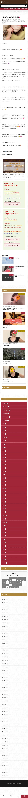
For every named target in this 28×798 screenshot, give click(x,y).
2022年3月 (5, 728)
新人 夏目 (6, 420)
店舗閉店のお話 (6, 345)
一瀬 (4, 512)
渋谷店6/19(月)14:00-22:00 (19, 275)
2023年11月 (5, 660)
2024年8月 (5, 630)
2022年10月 (5, 704)
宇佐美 (23, 348)
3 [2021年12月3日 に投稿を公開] (17, 577)
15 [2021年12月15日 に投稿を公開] (10, 582)
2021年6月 (5, 758)
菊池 (4, 457)
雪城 (4, 478)
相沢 (4, 508)
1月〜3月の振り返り (7, 363)
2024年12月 (5, 616)
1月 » (6, 588)
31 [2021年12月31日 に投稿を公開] (17, 587)
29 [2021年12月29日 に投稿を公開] (10, 587)
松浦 (4, 549)
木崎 (4, 535)
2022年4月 (5, 725)
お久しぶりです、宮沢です (8, 381)
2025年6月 (5, 602)
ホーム (3, 796)
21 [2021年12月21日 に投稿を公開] (7, 584)
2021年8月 (5, 752)
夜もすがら (5, 327)
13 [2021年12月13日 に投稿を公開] (4, 582)
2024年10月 (5, 623)
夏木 (4, 542)
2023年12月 (5, 657)
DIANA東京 (13, 204)
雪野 (4, 529)
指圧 (4, 22)
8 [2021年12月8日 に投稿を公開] (10, 580)
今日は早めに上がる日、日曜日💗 (17, 11)
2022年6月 (5, 718)
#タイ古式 (5, 20)
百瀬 (4, 451)
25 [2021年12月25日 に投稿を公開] (20, 584)
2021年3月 (5, 769)
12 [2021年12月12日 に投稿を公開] (23, 580)
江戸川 (5, 437)
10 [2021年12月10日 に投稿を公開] (17, 580)
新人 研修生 (6, 413)
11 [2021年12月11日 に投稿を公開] (20, 580)
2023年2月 (5, 691)
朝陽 (4, 430)
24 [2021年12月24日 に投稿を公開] (17, 584)
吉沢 (4, 559)
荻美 (4, 481)
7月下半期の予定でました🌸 (19, 267)
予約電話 (17, 796)
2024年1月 (5, 653)
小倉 (4, 440)
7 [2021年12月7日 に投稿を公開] (7, 580)
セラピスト (17, 20)
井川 (4, 454)
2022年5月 (5, 721)
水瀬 (4, 552)
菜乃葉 (5, 522)
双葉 (4, 423)
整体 (6, 22)
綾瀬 (4, 502)
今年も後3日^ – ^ (18, 258)
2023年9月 (5, 667)
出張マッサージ (21, 21)
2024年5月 (5, 640)
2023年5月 (5, 680)
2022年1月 (5, 735)
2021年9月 (5, 748)
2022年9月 (5, 708)
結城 (4, 488)
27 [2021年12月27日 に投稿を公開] (4, 587)
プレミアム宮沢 (22, 366)
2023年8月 (5, 670)
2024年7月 (5, 633)
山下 (4, 556)
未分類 (8, 11)
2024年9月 (5, 626)
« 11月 (3, 588)
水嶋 (4, 427)
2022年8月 (5, 711)
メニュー (10, 796)
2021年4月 (5, 765)
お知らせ (5, 403)
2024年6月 (5, 636)
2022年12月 (5, 697)
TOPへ (24, 796)
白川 (4, 495)
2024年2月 (5, 650)
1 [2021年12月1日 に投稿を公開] (10, 577)
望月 (4, 461)
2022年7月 (5, 714)
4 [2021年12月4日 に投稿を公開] (20, 577)
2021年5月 (5, 762)
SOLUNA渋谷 (13, 239)
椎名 (4, 505)
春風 (4, 434)
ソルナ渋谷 (22, 20)
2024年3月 (5, 646)
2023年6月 (5, 677)
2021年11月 (5, 742)
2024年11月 (5, 619)
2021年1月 (5, 775)
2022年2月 (5, 731)
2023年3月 (5, 687)
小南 (4, 464)
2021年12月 (5, 738)
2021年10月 (5, 745)
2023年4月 (5, 684)
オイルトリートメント (11, 20)
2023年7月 (5, 674)
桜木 (4, 468)
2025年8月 (5, 599)
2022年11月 (5, 701)
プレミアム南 (6, 407)
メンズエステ (15, 21)
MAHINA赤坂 (13, 245)
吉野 (4, 532)
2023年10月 (5, 663)
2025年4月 (5, 609)
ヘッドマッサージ (9, 21)
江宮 (4, 519)
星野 (4, 546)
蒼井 (4, 471)
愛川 (4, 498)
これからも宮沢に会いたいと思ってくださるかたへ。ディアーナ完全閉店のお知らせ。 (14, 309)
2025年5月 (5, 606)
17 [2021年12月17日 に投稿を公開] (17, 582)
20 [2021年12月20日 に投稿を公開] (4, 584)
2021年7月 (5, 755)
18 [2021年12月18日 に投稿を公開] (20, 582)
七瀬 (4, 485)
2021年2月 (5, 772)
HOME (3, 11)
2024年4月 (5, 643)
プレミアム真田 (6, 417)
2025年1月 (5, 613)
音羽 (4, 491)
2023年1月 (5, 694)
